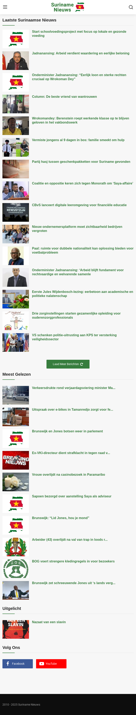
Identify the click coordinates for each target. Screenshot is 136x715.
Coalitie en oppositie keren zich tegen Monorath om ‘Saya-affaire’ (82, 183)
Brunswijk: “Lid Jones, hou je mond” (60, 518)
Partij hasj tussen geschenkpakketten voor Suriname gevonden (81, 161)
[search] (131, 7)
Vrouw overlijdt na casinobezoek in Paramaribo (68, 474)
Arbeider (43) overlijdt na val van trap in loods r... (70, 539)
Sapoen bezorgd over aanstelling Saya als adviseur (71, 496)
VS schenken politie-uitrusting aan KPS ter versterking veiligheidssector (74, 337)
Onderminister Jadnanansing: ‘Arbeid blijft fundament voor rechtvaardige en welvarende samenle (78, 272)
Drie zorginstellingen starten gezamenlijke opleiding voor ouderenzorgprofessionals (76, 315)
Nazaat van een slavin (49, 622)
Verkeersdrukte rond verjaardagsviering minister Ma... (73, 388)
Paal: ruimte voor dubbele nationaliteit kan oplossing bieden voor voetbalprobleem (83, 250)
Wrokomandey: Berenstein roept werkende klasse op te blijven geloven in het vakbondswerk (80, 120)
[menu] (5, 7)
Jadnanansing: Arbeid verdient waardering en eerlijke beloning (80, 53)
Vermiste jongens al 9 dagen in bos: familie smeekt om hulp (78, 140)
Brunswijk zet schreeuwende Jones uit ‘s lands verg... (73, 583)
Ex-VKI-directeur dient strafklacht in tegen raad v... (71, 453)
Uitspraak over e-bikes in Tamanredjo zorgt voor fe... (72, 409)
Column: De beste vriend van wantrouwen (64, 96)
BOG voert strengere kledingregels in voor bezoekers (73, 561)
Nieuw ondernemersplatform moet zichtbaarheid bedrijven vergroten (77, 229)
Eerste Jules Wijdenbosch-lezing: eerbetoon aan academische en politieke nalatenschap (82, 294)
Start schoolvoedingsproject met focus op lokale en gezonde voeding (79, 33)
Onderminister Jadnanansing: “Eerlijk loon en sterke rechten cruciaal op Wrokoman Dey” (79, 77)
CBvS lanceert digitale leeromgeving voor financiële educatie (79, 205)
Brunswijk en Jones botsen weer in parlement (67, 431)
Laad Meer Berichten (68, 364)
